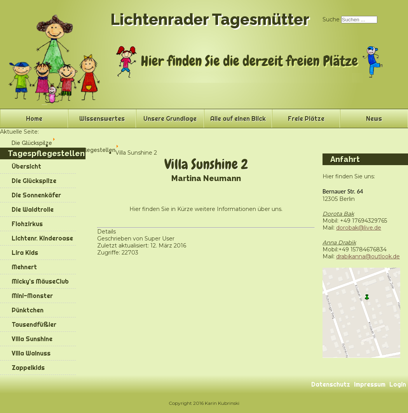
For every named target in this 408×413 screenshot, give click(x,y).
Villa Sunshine (32, 339)
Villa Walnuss (31, 353)
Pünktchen (28, 310)
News (374, 118)
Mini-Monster (32, 296)
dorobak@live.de (358, 227)
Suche (331, 19)
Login (397, 384)
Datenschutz (330, 384)
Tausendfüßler (34, 324)
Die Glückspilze (34, 181)
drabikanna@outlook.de (368, 256)
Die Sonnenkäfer (36, 195)
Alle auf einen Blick (238, 118)
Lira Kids (25, 252)
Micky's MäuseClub (40, 281)
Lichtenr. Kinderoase (42, 238)
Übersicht (26, 166)
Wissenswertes (102, 118)
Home (34, 118)
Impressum (369, 384)
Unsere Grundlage (170, 118)
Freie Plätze (306, 118)
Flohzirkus (27, 224)
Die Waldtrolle (33, 209)
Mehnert (24, 267)
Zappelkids (28, 367)
